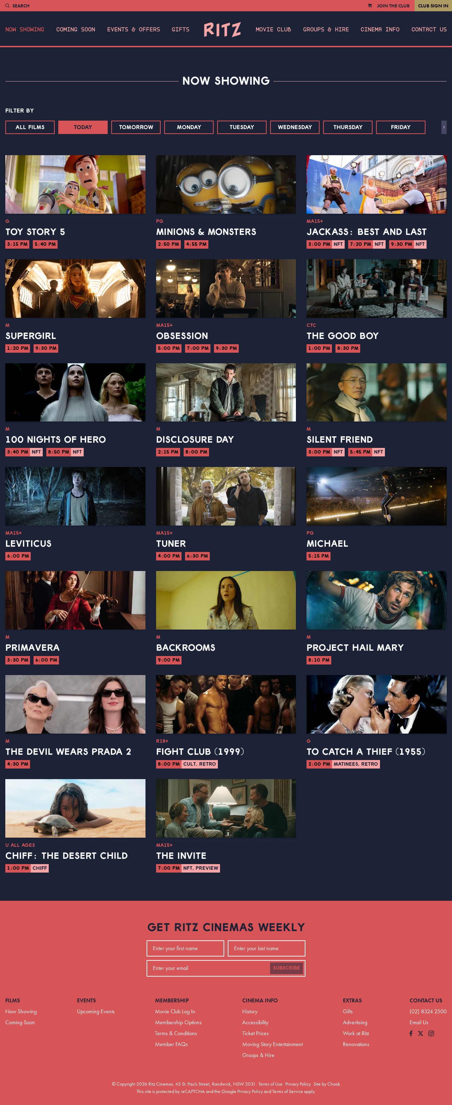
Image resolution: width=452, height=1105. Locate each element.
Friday (401, 127)
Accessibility (255, 1022)
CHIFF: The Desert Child (66, 856)
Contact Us (429, 29)
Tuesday (242, 127)
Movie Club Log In (175, 1011)
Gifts (180, 29)
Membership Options (178, 1022)
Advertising (355, 1022)
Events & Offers (133, 29)
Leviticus (28, 543)
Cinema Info (380, 29)
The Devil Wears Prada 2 (68, 752)
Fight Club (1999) (200, 752)
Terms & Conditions (176, 1033)
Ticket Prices (255, 1033)
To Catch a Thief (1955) (366, 752)
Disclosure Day (195, 439)
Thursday (348, 127)
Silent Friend (340, 439)
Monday (189, 127)
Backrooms (185, 647)
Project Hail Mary (355, 647)
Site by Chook (327, 1084)
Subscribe (286, 968)
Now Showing (24, 29)
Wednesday (295, 127)
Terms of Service (287, 1091)
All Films (30, 127)
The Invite (181, 856)
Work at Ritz (356, 1033)
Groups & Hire (326, 29)
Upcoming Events (96, 1011)
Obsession (182, 336)
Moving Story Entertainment (272, 1044)
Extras (352, 1000)
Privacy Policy (298, 1084)
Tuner (171, 543)
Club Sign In (433, 5)
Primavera (32, 647)
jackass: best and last (367, 232)
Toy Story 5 (35, 232)
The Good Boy (343, 336)
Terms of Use (270, 1084)
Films (12, 1000)
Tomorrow (136, 127)
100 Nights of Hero (55, 439)
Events (86, 1000)
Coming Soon (75, 29)
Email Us (419, 1022)
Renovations (356, 1044)
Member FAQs (171, 1044)
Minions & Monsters (206, 232)
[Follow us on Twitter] (420, 1034)
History (249, 1011)
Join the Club (393, 5)
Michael (327, 543)
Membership (172, 1000)
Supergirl (30, 336)
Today (83, 127)
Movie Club (273, 29)
